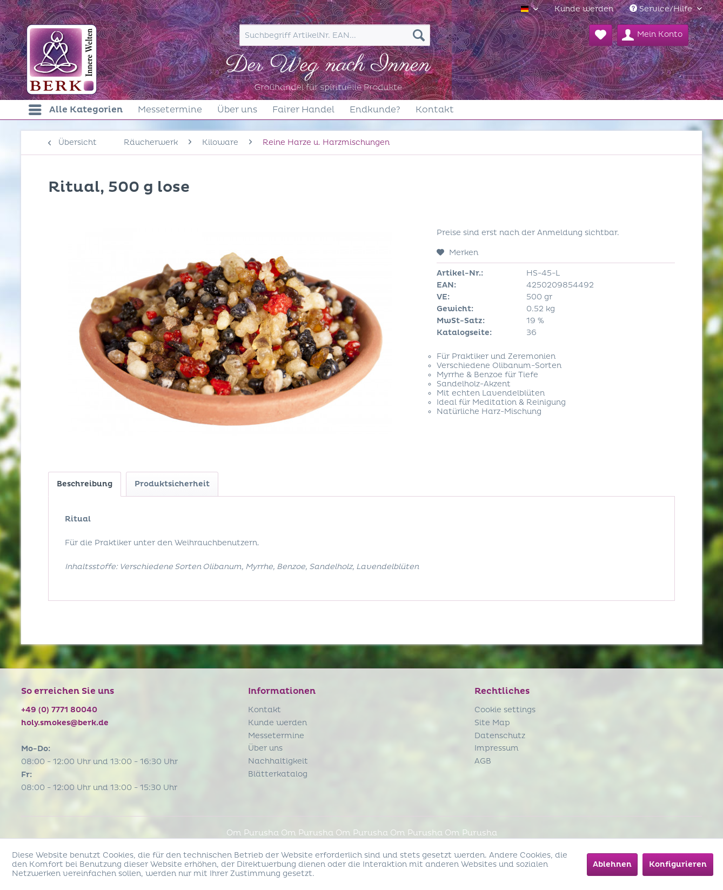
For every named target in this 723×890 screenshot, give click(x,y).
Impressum (496, 748)
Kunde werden (583, 9)
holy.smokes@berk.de (65, 722)
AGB (482, 761)
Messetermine (276, 735)
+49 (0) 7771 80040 (59, 709)
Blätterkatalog (277, 774)
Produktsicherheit (172, 484)
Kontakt (264, 709)
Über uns (265, 748)
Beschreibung (84, 484)
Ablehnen (612, 864)
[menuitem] (583, 9)
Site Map (492, 722)
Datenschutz (499, 735)
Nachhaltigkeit (278, 761)
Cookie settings (504, 709)
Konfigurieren (678, 864)
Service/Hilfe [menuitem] (662, 9)
